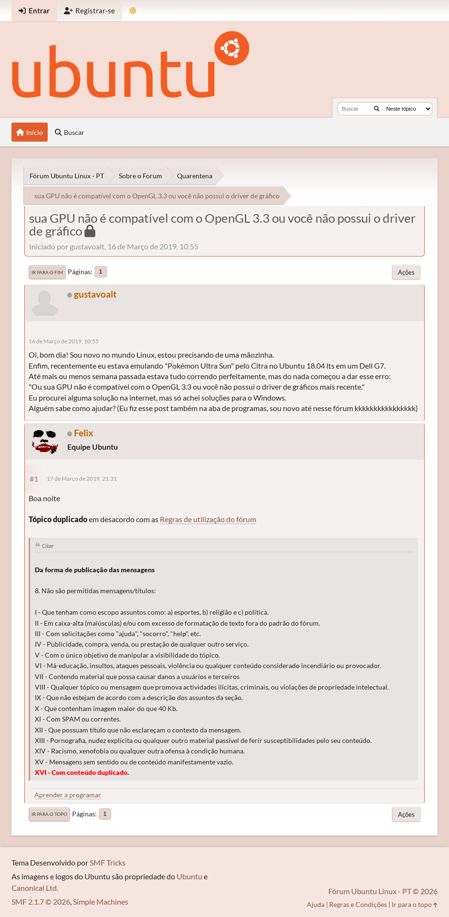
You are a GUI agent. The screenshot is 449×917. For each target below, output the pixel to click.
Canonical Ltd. (34, 887)
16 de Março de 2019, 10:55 (64, 341)
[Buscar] (376, 108)
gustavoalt (95, 293)
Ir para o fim (47, 272)
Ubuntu (189, 876)
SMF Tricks (107, 862)
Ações (406, 272)
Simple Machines (100, 901)
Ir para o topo (49, 814)
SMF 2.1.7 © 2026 (40, 901)
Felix (83, 432)
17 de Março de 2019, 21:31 (82, 478)
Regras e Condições (358, 904)
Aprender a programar (67, 795)
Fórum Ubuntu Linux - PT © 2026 (383, 891)
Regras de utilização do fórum (208, 519)
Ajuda (315, 904)
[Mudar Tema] (133, 10)
